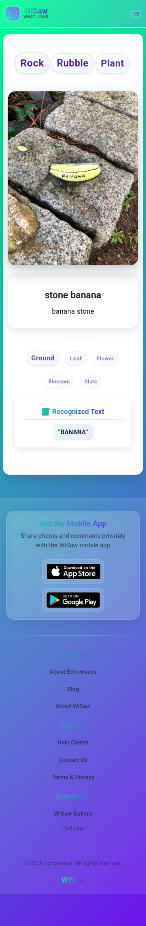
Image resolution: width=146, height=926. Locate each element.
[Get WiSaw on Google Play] (73, 625)
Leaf (76, 383)
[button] (135, 13)
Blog (73, 714)
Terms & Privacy (72, 802)
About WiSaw (72, 732)
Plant (72, 88)
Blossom (58, 407)
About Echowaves (73, 697)
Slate (90, 407)
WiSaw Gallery (73, 838)
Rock (49, 63)
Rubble (90, 64)
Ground (42, 383)
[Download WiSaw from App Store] (73, 597)
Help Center (72, 768)
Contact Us (73, 785)
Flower (106, 383)
